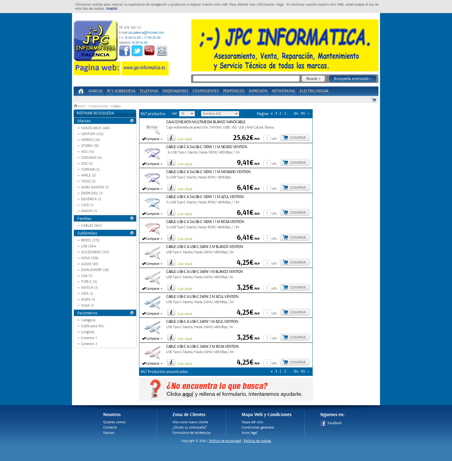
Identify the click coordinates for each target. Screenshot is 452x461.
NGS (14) (87, 152)
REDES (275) (90, 240)
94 (296, 113)
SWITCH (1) (89, 288)
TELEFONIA (149, 91)
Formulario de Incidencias (191, 433)
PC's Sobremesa (121, 91)
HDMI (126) (90, 258)
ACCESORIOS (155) (95, 252)
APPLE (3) (88, 175)
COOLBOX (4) (91, 158)
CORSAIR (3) (90, 169)
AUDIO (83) (90, 264)
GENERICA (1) (91, 199)
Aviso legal (249, 433)
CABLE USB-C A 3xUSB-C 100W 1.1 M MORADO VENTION (208, 172)
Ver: (175, 113)
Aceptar (112, 9)
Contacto (110, 427)
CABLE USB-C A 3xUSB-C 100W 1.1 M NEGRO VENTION (206, 147)
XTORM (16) (90, 146)
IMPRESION (258, 91)
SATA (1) (87, 294)
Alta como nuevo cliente (190, 422)
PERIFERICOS (233, 91)
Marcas (96, 91)
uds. (275, 139)
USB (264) (88, 246)
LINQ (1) (87, 205)
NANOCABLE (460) (95, 128)
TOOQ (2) (88, 181)
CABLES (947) (91, 226)
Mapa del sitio (252, 422)
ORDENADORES (175, 91)
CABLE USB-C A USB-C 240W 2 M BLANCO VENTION (204, 247)
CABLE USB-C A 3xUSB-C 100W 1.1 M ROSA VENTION (205, 222)
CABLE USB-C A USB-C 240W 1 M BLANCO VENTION (204, 271)
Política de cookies (257, 441)
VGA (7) (87, 276)
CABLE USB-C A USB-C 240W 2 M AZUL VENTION (202, 296)
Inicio (80, 106)
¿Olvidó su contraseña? (189, 427)
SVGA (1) (87, 305)
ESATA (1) (88, 300)
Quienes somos (114, 422)
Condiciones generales (258, 427)
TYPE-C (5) (89, 282)
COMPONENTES (206, 91)
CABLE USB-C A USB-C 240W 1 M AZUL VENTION (202, 321)
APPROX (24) (90, 140)
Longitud (87, 332)
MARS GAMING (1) (95, 187)
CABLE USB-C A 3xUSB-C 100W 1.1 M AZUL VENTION (205, 197)
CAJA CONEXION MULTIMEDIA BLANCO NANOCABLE (206, 122)
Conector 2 (89, 344)
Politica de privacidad (225, 441)
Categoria (88, 320)
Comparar (153, 139)
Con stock (185, 139)
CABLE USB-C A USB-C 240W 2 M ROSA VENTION (202, 346)
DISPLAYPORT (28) (95, 270)
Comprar (297, 138)
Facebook (331, 423)
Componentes (98, 106)
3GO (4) (87, 164)
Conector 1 (89, 338)
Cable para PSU (92, 326)
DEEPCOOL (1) (92, 193)
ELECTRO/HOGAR (314, 91)
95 (303, 113)
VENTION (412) (92, 134)
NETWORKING (283, 91)
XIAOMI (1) (89, 211)
